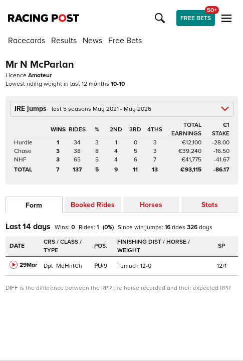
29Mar (28, 265)
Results (64, 41)
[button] (161, 18)
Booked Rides (93, 205)
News (92, 41)
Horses (151, 205)
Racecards (26, 41)
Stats (209, 205)
